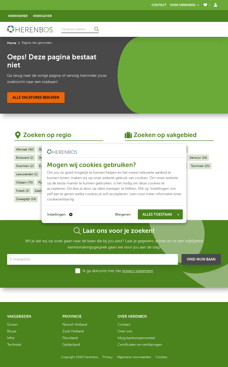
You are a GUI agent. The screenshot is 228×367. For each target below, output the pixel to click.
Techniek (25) (200, 166)
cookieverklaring (60, 199)
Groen (12, 325)
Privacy (108, 357)
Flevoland (70, 338)
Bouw (11, 331)
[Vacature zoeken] (80, 29)
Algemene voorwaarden (134, 357)
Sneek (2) (22, 190)
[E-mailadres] (92, 259)
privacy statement (137, 271)
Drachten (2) (25, 166)
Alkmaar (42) (25, 149)
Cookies (161, 357)
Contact (159, 5)
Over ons (125, 331)
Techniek (14, 345)
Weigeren (122, 215)
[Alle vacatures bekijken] (36, 97)
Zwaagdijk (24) (26, 199)
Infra (10, 338)
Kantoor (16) (198, 157)
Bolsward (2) (24, 157)
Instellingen (60, 215)
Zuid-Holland (73, 331)
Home (11, 43)
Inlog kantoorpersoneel (136, 338)
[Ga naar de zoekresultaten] (96, 29)
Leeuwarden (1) (27, 174)
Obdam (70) (24, 182)
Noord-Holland (74, 325)
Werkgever (42, 16)
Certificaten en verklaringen (140, 345)
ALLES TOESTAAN (160, 215)
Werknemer (18, 16)
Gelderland (71, 345)
